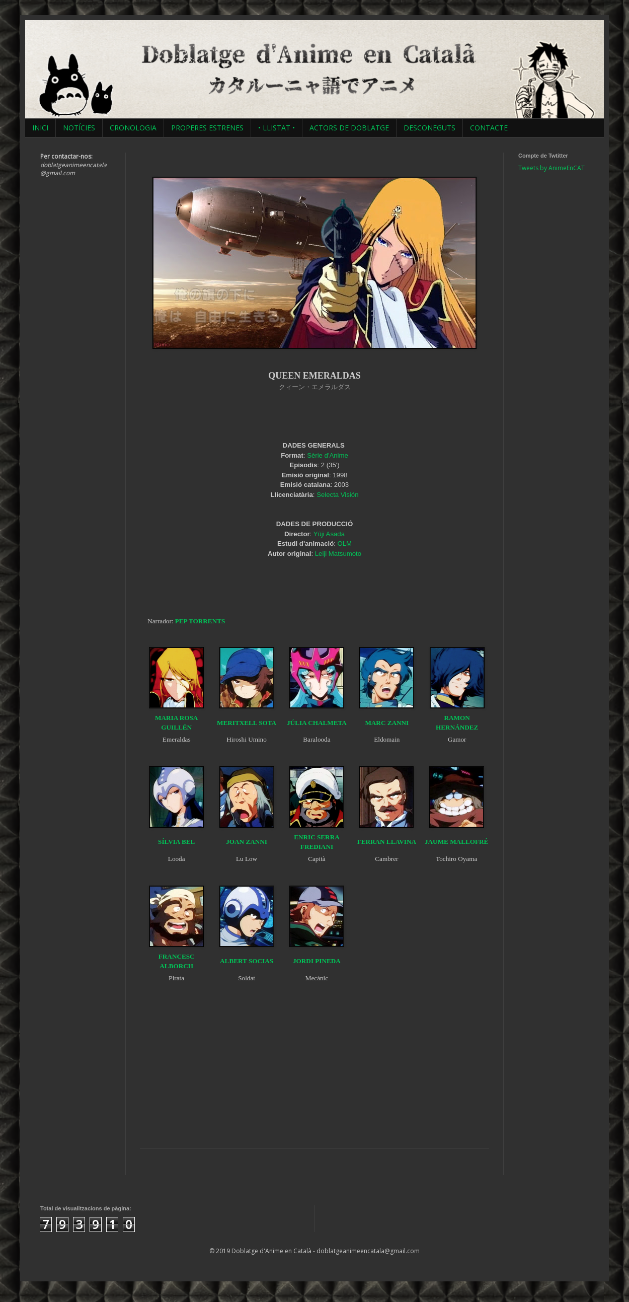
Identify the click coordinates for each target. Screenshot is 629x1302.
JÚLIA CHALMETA (317, 723)
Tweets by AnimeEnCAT (551, 168)
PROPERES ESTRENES (207, 127)
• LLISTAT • (276, 127)
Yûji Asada (329, 534)
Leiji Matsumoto (338, 553)
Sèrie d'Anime (327, 455)
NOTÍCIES (79, 127)
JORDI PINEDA (317, 961)
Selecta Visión (337, 494)
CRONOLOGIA (133, 127)
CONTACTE (489, 127)
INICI (40, 127)
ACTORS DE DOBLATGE (349, 127)
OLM (345, 543)
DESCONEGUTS (429, 127)
